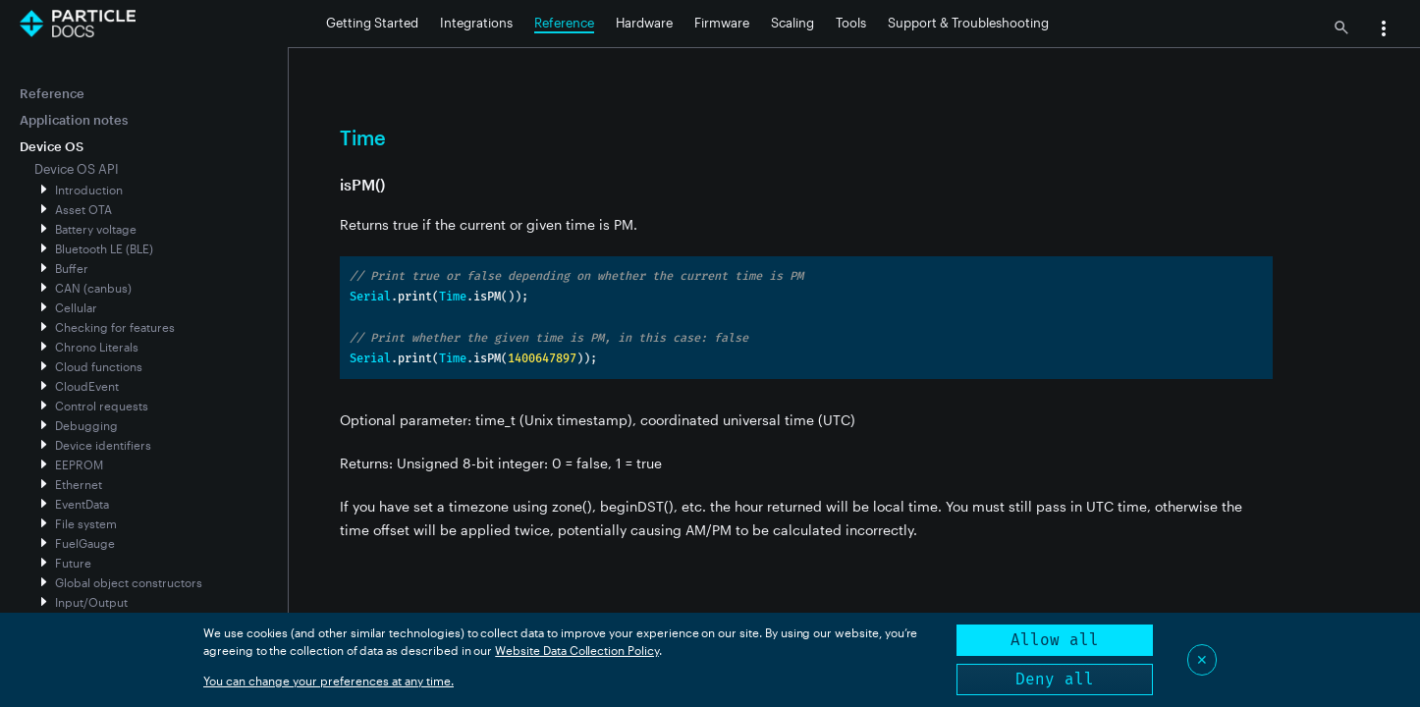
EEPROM (79, 464)
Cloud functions (98, 366)
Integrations (476, 22)
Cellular (76, 307)
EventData (82, 504)
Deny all (1054, 679)
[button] (1383, 30)
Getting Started (372, 22)
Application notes (74, 120)
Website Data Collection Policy (577, 650)
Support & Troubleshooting (968, 22)
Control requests (101, 405)
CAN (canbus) (93, 288)
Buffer (71, 268)
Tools (851, 22)
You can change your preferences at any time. (328, 680)
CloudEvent (87, 386)
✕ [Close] (1202, 659)
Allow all (1054, 639)
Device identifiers (103, 445)
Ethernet (78, 484)
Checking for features (115, 327)
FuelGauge (85, 543)
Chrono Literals (96, 347)
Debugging (86, 425)
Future (73, 563)
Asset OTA (83, 209)
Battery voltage (96, 229)
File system (86, 523)
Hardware (644, 22)
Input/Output (91, 602)
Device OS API (76, 169)
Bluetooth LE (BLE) (104, 248)
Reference (564, 22)
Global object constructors (128, 582)
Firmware (721, 22)
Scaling (792, 22)
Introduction (89, 189)
